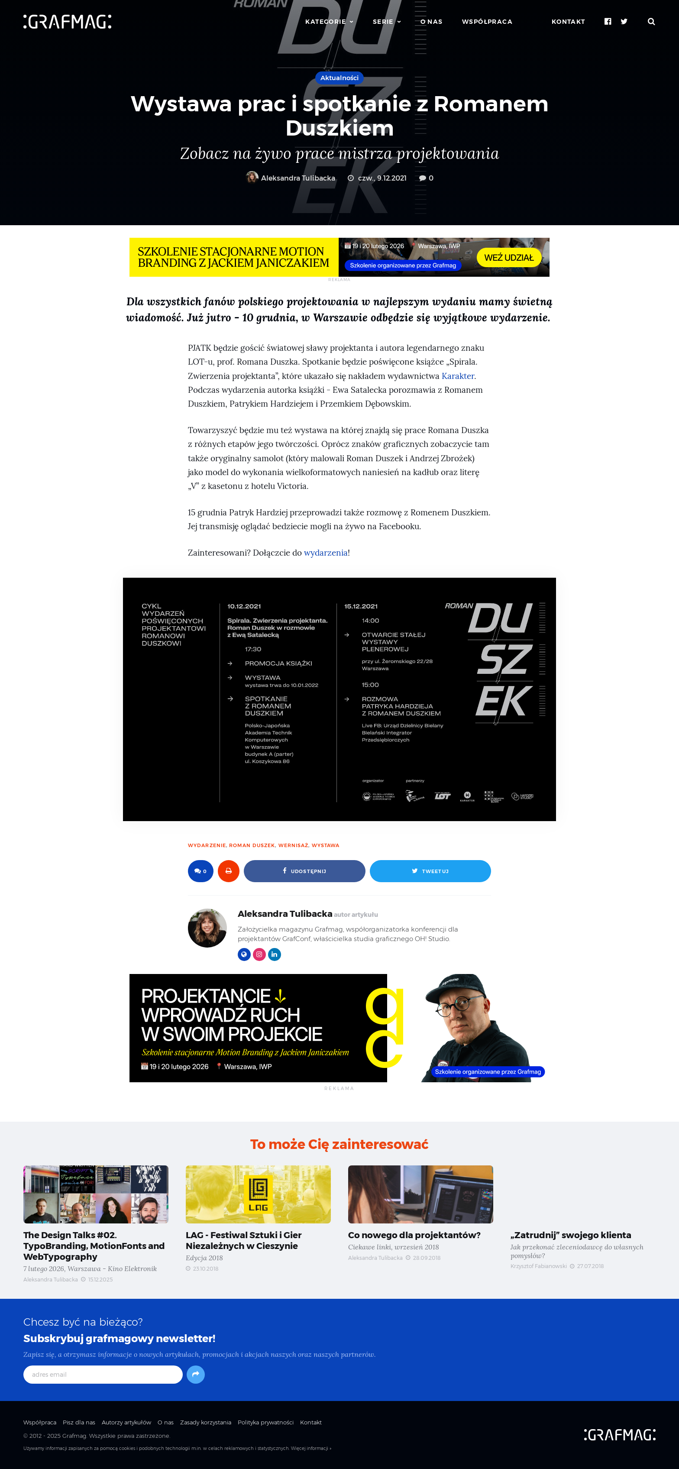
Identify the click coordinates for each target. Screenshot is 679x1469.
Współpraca (487, 22)
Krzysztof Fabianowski (539, 1266)
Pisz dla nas (79, 1422)
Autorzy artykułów (126, 1422)
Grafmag (74, 1435)
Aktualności (339, 78)
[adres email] (103, 1374)
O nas (431, 22)
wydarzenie (207, 845)
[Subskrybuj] (196, 1374)
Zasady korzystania (205, 1422)
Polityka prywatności (266, 1422)
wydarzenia (326, 553)
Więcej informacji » (311, 1448)
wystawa (326, 845)
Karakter (458, 376)
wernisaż (293, 845)
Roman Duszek (252, 845)
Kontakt (568, 22)
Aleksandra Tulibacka (290, 178)
